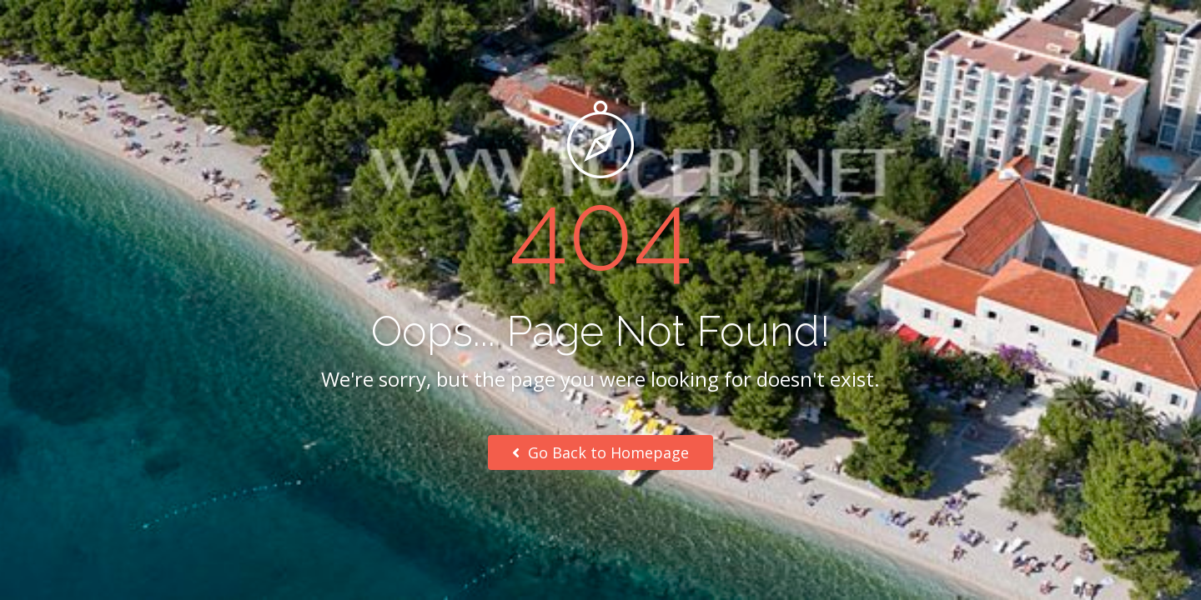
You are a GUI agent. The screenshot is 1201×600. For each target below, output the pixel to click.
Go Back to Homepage (600, 452)
